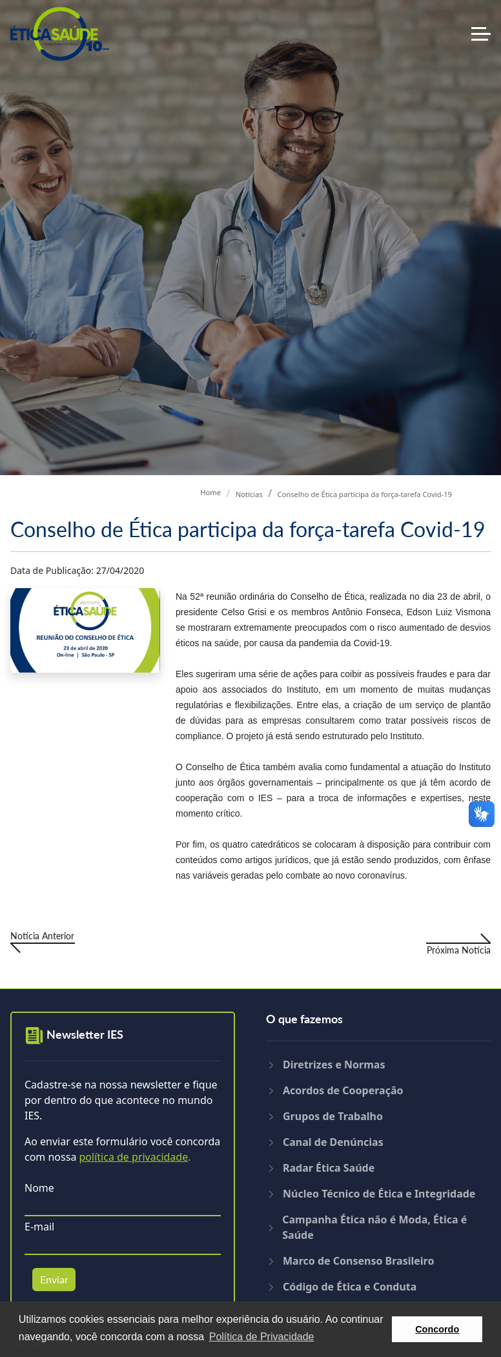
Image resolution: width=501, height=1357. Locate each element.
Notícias (249, 494)
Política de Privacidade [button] (261, 1336)
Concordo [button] (437, 1329)
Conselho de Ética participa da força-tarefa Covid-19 (364, 494)
